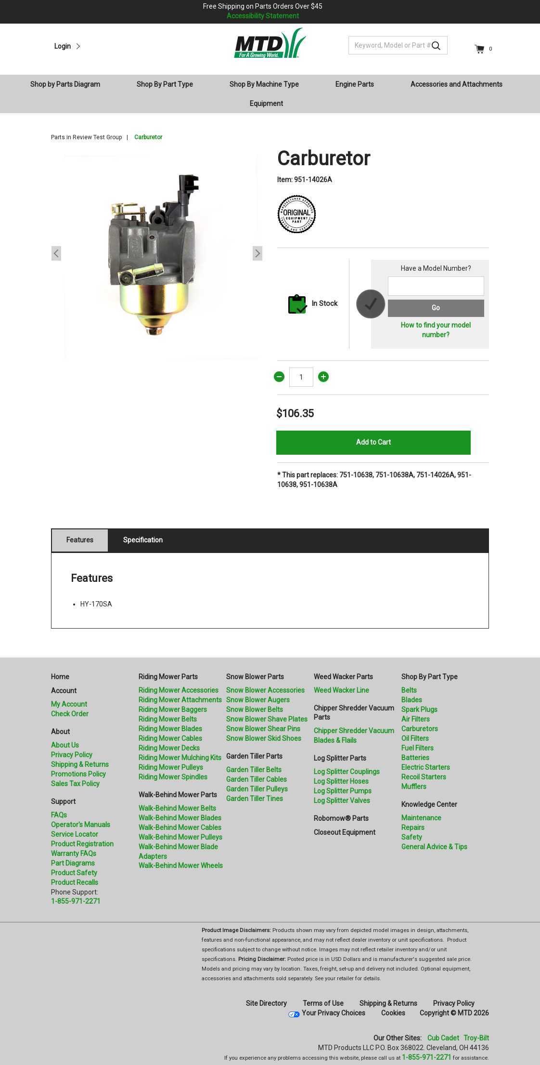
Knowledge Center (429, 804)
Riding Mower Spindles (173, 777)
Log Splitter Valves (342, 800)
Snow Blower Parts (255, 677)
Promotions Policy (78, 774)
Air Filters (415, 719)
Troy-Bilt (476, 1038)
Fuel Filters (417, 748)
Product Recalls (74, 882)
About (60, 732)
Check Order (70, 714)
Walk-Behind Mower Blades (180, 818)
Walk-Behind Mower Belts (177, 808)
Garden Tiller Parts (254, 756)
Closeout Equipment (344, 832)
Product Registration (82, 844)
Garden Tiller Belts (254, 770)
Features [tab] (79, 540)
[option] (157, 253)
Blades (411, 700)
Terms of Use (323, 1003)
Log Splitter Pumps (343, 791)
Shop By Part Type (429, 677)
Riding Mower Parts (168, 677)
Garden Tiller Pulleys (257, 789)
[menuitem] (69, 84)
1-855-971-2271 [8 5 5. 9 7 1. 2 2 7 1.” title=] (76, 901)
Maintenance (421, 818)
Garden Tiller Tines (254, 798)
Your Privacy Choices (333, 1013)
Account (64, 691)
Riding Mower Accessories (179, 690)
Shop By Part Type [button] (165, 84)
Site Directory (266, 1003)
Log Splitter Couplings (347, 772)
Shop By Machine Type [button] (264, 84)
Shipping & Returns (80, 764)
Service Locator (74, 834)
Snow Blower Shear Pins (263, 729)
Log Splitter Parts (340, 758)
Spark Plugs (419, 709)
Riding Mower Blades (170, 729)
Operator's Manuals (80, 824)
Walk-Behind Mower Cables (180, 827)
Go (436, 308)
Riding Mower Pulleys (171, 767)
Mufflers (413, 786)
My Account (69, 704)
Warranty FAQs (73, 853)
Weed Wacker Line (341, 690)
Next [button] (257, 253)
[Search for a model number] (436, 286)
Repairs (412, 827)
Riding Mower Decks (169, 748)
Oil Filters (415, 738)
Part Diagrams (73, 863)
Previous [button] (56, 253)
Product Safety (74, 873)
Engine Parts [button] (354, 84)
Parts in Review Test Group (86, 137)
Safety (411, 837)
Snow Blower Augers (258, 700)
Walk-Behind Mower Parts (178, 795)
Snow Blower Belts (254, 709)
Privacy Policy (71, 755)
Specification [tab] (143, 540)
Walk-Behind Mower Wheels (181, 865)
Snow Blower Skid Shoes (263, 738)
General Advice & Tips (434, 847)
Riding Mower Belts (168, 719)
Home (60, 677)
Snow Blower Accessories (265, 690)
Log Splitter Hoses (341, 781)
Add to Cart (373, 442)
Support (63, 801)
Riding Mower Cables (170, 738)
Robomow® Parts (341, 818)
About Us (65, 745)
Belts (409, 690)
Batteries (415, 758)
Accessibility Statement (263, 16)
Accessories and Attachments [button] (456, 84)
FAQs (59, 815)
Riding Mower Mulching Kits (180, 758)
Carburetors (419, 729)
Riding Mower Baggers (173, 709)
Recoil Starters (423, 777)
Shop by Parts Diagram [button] (65, 84)
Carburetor (148, 137)
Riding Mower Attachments (180, 700)
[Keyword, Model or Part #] (398, 45)
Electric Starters (425, 767)
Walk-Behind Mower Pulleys (180, 837)
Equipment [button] (266, 103)
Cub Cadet (443, 1038)
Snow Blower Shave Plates (267, 719)
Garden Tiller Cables (256, 779)
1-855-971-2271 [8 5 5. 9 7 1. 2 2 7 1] (426, 1057)
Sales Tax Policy (75, 784)
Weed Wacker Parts (343, 677)
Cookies (393, 1013)
